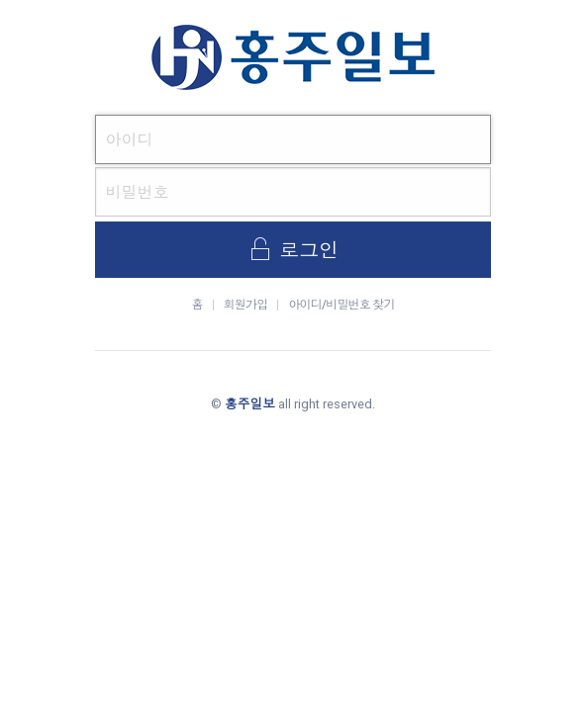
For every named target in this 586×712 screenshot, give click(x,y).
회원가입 (246, 305)
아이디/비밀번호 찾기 (341, 305)
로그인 (293, 248)
